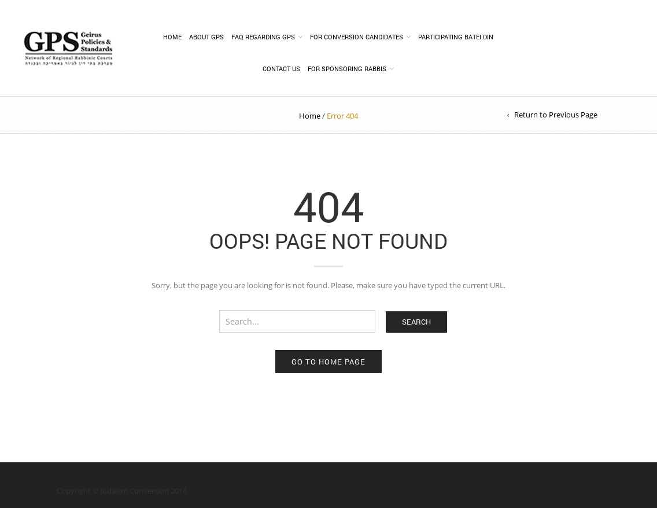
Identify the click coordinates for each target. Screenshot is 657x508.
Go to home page (328, 361)
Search (416, 321)
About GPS (206, 36)
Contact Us (281, 68)
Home (172, 36)
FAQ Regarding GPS (263, 36)
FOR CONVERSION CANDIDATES (356, 36)
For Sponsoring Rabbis (347, 68)
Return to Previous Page (555, 114)
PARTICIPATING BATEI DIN (455, 36)
